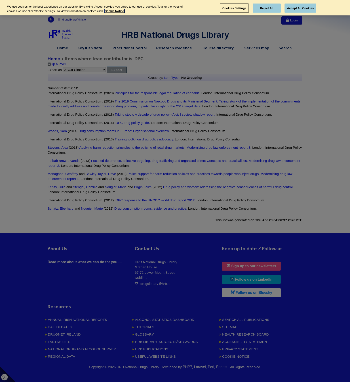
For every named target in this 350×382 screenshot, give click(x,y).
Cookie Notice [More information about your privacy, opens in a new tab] (114, 11)
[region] (175, 7)
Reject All (266, 8)
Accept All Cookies (300, 8)
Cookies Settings (234, 8)
